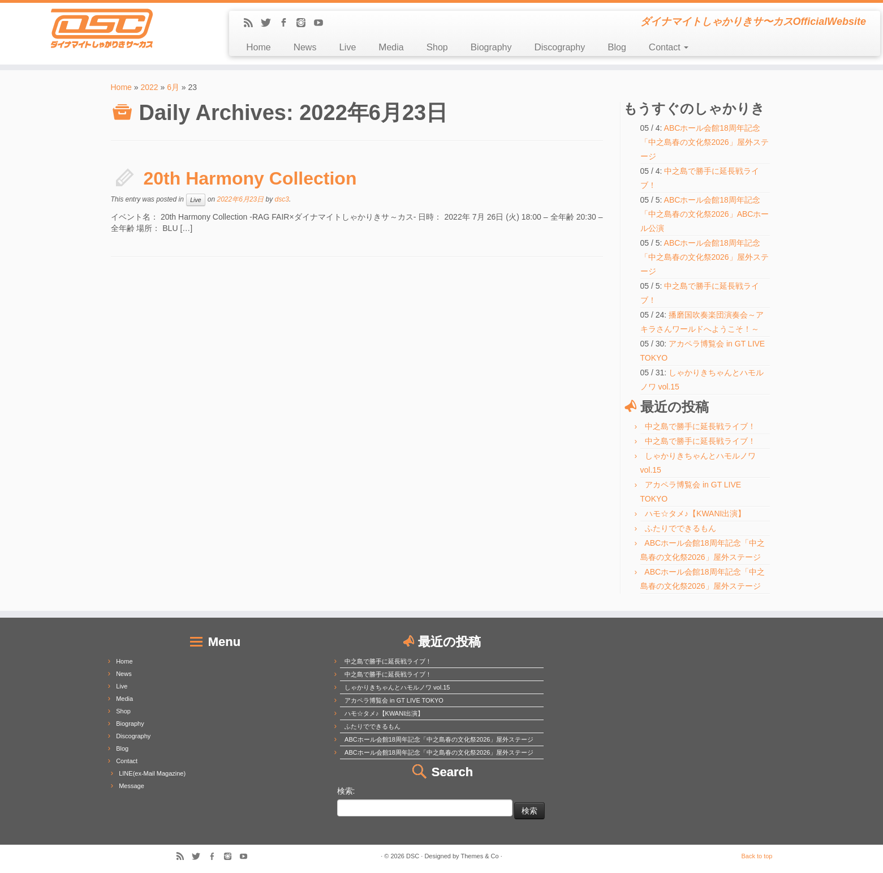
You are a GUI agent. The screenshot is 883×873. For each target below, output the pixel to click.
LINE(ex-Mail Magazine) (152, 773)
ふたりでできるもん (680, 528)
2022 (149, 87)
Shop (437, 47)
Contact (668, 47)
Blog (617, 47)
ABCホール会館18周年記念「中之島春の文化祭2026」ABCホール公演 (704, 214)
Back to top (756, 856)
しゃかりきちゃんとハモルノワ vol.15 (397, 687)
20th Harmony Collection (250, 178)
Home (258, 47)
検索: (346, 790)
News (305, 47)
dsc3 (282, 199)
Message (131, 785)
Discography (559, 47)
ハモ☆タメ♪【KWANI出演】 (695, 513)
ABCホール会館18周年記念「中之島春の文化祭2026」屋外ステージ (704, 142)
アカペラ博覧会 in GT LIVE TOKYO (393, 700)
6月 (173, 87)
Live (347, 47)
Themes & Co (479, 856)
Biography (491, 47)
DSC (412, 856)
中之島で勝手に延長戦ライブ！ (700, 426)
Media (390, 47)
